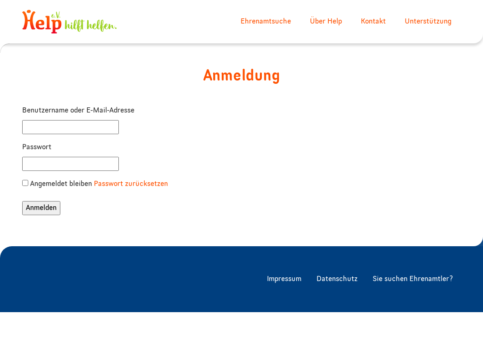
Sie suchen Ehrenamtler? (413, 279)
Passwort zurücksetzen (131, 184)
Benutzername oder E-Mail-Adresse (78, 110)
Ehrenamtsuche (266, 21)
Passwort (36, 147)
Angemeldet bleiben (61, 184)
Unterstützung (428, 21)
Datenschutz (337, 279)
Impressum (284, 279)
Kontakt (373, 21)
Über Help (326, 21)
